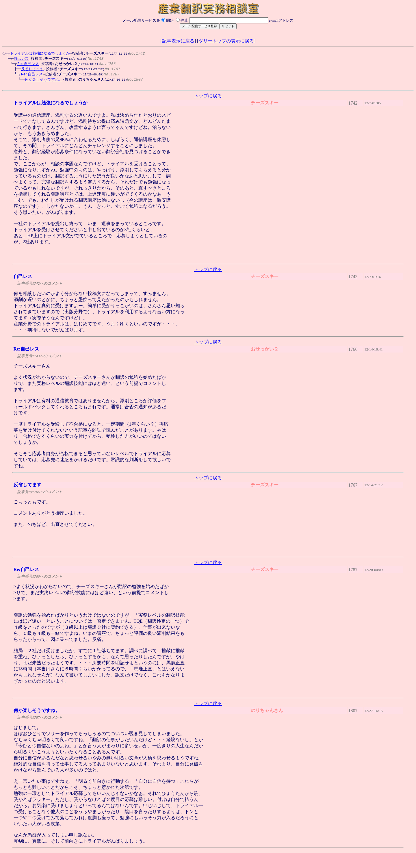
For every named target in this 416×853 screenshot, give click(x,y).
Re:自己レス (25, 64)
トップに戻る (208, 98)
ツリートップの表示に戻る (226, 40)
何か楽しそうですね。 (41, 81)
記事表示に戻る (178, 40)
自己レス (18, 59)
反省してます (29, 70)
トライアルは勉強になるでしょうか (39, 53)
